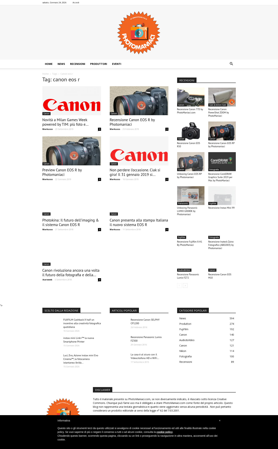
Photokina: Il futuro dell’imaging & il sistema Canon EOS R (70, 222)
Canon (46, 113)
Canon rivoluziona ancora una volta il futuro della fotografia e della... (71, 272)
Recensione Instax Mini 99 (221, 207)
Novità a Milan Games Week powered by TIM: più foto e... (65, 122)
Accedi (76, 2)
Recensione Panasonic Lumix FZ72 (188, 276)
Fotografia (214, 169)
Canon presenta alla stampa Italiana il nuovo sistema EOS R (139, 222)
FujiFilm (212, 203)
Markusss (47, 129)
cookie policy (164, 432)
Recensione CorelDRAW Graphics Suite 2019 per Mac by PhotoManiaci (220, 177)
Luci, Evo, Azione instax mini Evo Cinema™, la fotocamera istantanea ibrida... (80, 359)
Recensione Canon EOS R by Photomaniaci (132, 122)
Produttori (98, 64)
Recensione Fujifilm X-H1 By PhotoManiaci (189, 243)
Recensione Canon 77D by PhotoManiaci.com (190, 111)
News (61, 64)
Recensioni (77, 64)
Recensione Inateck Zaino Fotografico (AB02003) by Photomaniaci (221, 245)
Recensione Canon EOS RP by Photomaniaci (221, 145)
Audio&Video (184, 270)
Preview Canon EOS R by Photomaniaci (62, 172)
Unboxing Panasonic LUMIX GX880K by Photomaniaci (187, 211)
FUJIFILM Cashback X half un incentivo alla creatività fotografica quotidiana (82, 323)
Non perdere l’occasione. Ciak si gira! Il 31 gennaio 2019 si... (135, 172)
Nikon (182, 351)
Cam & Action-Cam (217, 105)
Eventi (116, 64)
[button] (231, 64)
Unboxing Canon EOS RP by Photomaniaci (189, 175)
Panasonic (183, 203)
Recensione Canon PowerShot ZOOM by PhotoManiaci (218, 112)
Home (49, 64)
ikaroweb (47, 279)
